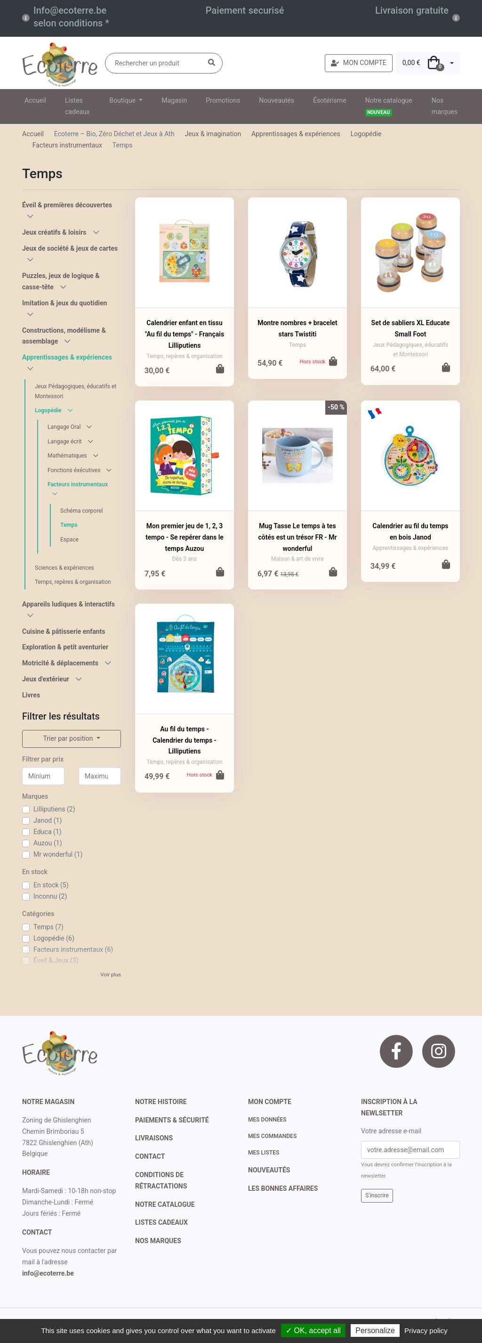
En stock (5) (51, 885)
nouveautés (269, 1170)
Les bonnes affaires (283, 1188)
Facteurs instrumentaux (67, 145)
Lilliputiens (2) (54, 809)
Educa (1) (47, 831)
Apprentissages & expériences (295, 134)
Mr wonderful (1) (57, 854)
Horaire (36, 1172)
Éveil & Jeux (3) (56, 960)
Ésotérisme (329, 100)
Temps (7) (48, 927)
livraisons (154, 1138)
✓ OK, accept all (313, 1331)
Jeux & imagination (213, 134)
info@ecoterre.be (48, 1273)
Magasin (174, 100)
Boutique (123, 100)
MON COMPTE (358, 62)
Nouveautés (276, 100)
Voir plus (110, 975)
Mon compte (269, 1102)
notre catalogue (165, 1204)
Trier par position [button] (69, 738)
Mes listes (263, 1152)
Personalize (375, 1331)
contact (37, 1232)
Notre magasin (48, 1102)
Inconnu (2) (50, 896)
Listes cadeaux (77, 106)
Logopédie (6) (53, 938)
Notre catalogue (388, 106)
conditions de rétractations (161, 1180)
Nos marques (445, 106)
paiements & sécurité (172, 1120)
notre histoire (161, 1102)
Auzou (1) (47, 843)
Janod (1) (47, 820)
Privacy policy (426, 1331)
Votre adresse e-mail (391, 1131)
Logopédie (366, 134)
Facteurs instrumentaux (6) (73, 949)
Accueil (35, 100)
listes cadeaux (161, 1222)
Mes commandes (272, 1136)
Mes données (267, 1119)
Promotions (223, 100)
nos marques (158, 1241)
